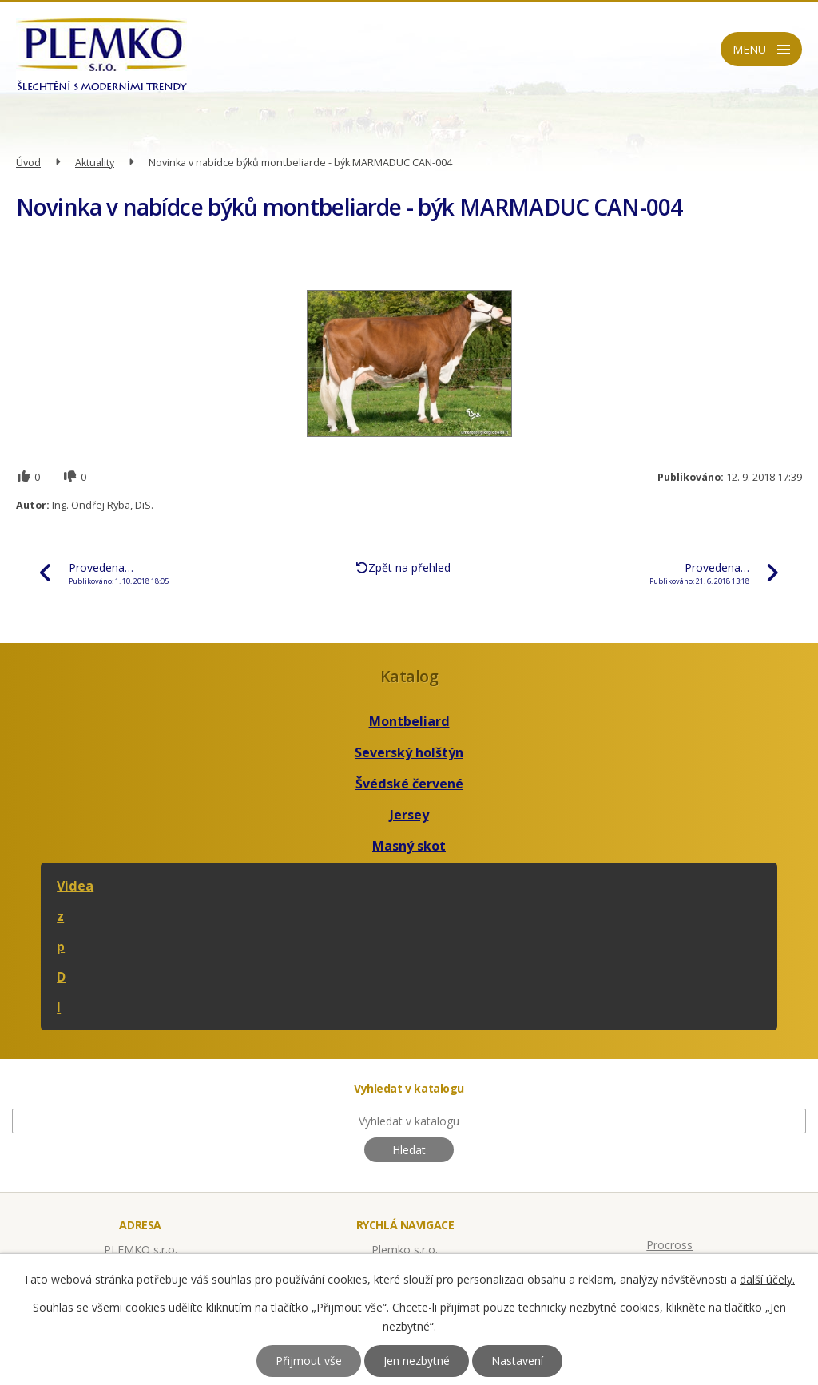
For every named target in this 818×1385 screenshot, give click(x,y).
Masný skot (409, 846)
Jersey (409, 814)
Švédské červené (409, 783)
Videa (75, 886)
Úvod (28, 162)
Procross (669, 1244)
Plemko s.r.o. (404, 1249)
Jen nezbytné (416, 1360)
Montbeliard (409, 721)
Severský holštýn (409, 752)
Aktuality (94, 162)
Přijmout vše (309, 1360)
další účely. (767, 1279)
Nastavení (517, 1360)
